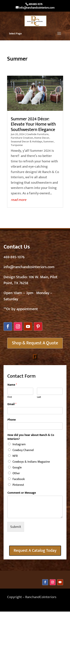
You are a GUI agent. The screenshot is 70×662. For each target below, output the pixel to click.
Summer (48, 141)
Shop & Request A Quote (35, 343)
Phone (11, 420)
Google (17, 467)
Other (16, 473)
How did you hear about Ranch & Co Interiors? (30, 437)
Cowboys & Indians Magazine (31, 461)
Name (12, 385)
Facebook (19, 479)
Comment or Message (21, 493)
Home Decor (41, 137)
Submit (15, 527)
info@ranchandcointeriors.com (29, 267)
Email (11, 404)
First (9, 397)
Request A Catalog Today (35, 550)
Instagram (19, 444)
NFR (15, 456)
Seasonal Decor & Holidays (26, 141)
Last (39, 397)
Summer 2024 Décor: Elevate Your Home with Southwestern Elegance (33, 124)
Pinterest (18, 484)
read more (18, 200)
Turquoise (17, 145)
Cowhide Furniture (37, 134)
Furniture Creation (22, 137)
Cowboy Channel (23, 450)
